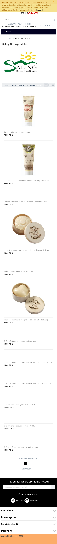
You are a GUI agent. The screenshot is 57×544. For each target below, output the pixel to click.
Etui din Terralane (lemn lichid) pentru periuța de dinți (26, 202)
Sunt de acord (37, 10)
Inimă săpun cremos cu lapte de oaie (18, 271)
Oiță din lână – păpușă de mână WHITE (19, 426)
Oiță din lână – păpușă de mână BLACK (19, 404)
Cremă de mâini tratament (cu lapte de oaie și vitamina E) (27, 180)
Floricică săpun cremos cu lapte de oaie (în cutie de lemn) (27, 250)
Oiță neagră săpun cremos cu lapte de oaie (21, 447)
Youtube (6, 506)
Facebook (17, 500)
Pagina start (7, 38)
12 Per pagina (36, 85)
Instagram (31, 500)
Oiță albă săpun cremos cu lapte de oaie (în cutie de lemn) (27, 383)
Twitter (42, 501)
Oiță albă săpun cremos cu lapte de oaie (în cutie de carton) (28, 362)
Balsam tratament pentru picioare (17, 132)
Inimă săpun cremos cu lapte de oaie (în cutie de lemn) (26, 320)
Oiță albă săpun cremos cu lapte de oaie (20, 341)
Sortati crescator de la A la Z (15, 85)
